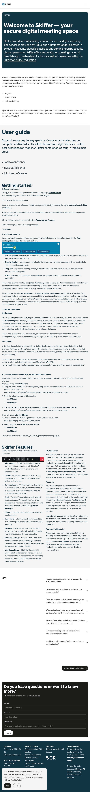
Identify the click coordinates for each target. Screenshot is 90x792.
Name (7, 703)
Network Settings (12, 101)
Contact (28, 752)
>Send (8, 733)
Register (8, 93)
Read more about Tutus (34, 749)
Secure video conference (74, 668)
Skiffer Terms (10, 97)
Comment (8, 722)
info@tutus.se (34, 696)
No (17, 786)
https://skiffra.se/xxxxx (39, 283)
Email (7, 712)
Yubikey (14, 116)
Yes (7, 786)
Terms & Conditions (33, 755)
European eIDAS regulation (20, 60)
